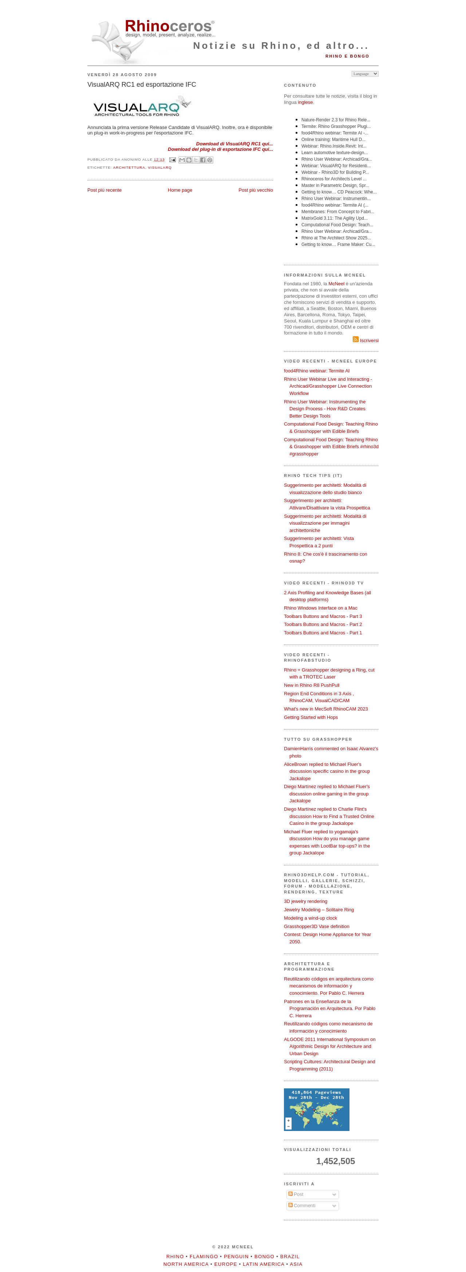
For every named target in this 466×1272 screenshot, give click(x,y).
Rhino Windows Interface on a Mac (321, 608)
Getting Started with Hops (311, 717)
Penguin (236, 1256)
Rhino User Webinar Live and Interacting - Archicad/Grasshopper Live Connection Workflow (328, 386)
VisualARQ (159, 167)
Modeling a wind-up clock (310, 918)
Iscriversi (366, 340)
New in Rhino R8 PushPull (311, 685)
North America (186, 1264)
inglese (305, 102)
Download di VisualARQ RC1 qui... (234, 143)
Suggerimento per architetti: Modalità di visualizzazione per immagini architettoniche (325, 523)
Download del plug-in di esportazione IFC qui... (220, 149)
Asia (296, 1264)
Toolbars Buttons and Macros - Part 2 (323, 624)
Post (296, 1194)
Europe (225, 1264)
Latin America (263, 1264)
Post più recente (104, 190)
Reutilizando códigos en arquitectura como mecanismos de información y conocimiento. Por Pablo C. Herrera (329, 986)
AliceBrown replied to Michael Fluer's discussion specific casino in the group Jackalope (327, 771)
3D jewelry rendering (305, 901)
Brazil (290, 1256)
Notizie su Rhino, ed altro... (281, 45)
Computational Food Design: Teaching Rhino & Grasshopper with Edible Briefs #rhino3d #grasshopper (331, 447)
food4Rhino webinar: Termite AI (317, 370)
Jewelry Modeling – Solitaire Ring (319, 909)
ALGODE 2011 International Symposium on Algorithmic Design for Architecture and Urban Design (329, 1046)
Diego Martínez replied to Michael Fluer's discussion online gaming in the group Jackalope (327, 793)
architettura (129, 167)
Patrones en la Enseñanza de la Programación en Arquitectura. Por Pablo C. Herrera (329, 1008)
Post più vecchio (255, 190)
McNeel (336, 283)
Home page (180, 190)
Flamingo (204, 1256)
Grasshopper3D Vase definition (317, 926)
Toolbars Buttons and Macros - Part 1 (323, 632)
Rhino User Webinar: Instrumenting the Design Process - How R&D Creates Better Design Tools (325, 409)
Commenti (302, 1205)
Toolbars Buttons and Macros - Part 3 (323, 616)
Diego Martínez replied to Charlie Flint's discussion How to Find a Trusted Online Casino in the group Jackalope (329, 816)
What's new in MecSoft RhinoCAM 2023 (326, 709)
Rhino (175, 1256)
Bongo (264, 1256)
